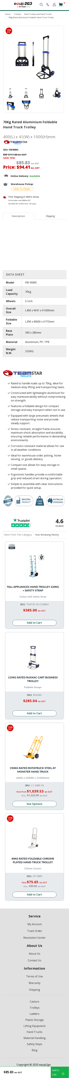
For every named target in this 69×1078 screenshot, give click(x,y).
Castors (34, 1001)
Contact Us (34, 960)
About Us (34, 953)
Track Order (34, 931)
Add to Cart (34, 622)
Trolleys (35, 1007)
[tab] (18, 216)
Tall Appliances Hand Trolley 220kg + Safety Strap (33, 588)
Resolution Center (34, 937)
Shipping (50, 216)
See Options (34, 804)
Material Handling (34, 1038)
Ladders (34, 1014)
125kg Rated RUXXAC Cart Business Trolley (33, 679)
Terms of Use (34, 976)
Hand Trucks (34, 1032)
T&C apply (32, 204)
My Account (34, 924)
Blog (34, 1050)
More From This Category (18, 534)
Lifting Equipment (34, 1026)
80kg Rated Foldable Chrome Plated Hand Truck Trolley (33, 860)
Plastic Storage (34, 1020)
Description (18, 216)
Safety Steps (34, 1044)
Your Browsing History (47, 534)
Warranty (34, 983)
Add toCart (58, 1072)
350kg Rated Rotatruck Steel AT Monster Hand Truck (33, 769)
